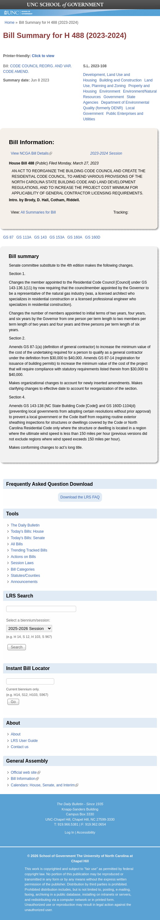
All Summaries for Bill (38, 212)
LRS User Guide (24, 741)
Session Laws (22, 563)
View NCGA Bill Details (31, 153)
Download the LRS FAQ (80, 497)
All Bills (17, 544)
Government (114, 97)
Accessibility (86, 832)
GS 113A (23, 237)
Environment (110, 91)
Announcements (24, 582)
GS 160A (74, 237)
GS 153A (56, 237)
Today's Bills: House (27, 531)
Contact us (19, 747)
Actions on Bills (23, 557)
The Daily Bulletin (25, 525)
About (15, 734)
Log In (69, 832)
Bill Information (25, 778)
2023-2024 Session (106, 153)
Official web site (25, 772)
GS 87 (8, 237)
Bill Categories (23, 569)
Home (9, 22)
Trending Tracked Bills (29, 550)
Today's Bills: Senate (28, 538)
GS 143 (40, 237)
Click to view (43, 56)
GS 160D (92, 237)
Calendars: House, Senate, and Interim (44, 785)
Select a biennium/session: (28, 620)
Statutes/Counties (25, 575)
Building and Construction (121, 80)
